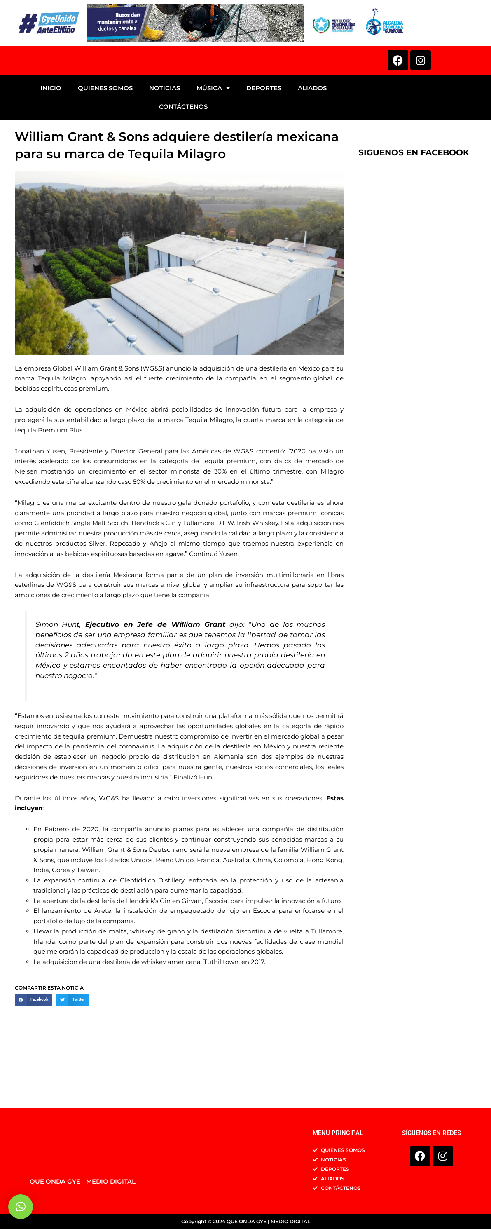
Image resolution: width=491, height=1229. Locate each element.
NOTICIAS (164, 146)
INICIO (50, 146)
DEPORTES (263, 146)
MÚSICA (213, 145)
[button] (33, 1057)
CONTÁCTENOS (183, 164)
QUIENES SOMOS (105, 146)
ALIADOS (312, 146)
